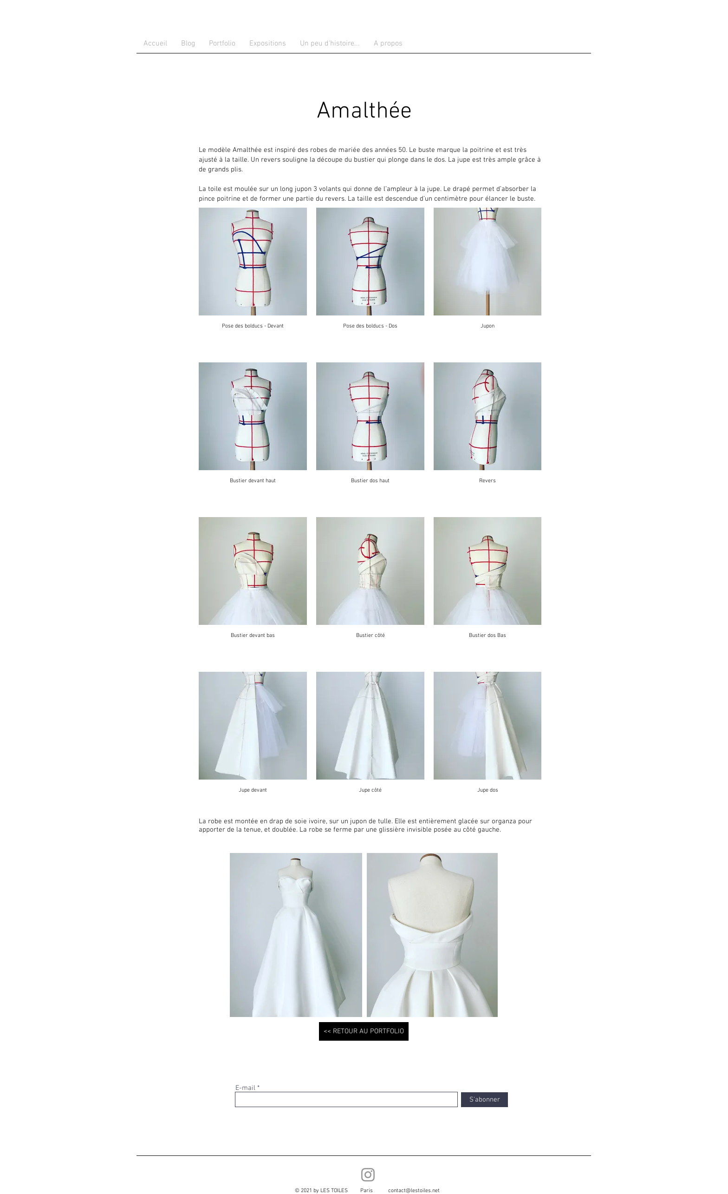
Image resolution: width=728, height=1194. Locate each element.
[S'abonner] (484, 1099)
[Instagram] (368, 1175)
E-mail (245, 1088)
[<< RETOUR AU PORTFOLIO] (363, 1031)
